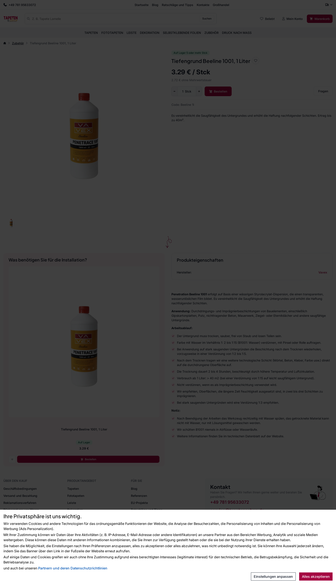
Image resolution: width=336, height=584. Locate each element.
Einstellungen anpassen (273, 576)
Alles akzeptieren (316, 576)
